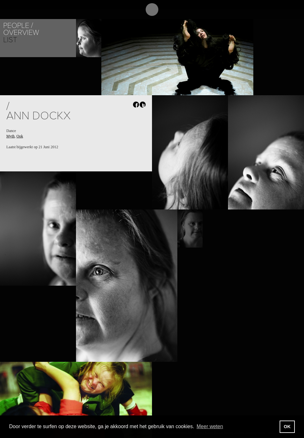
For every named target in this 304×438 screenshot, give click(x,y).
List (10, 39)
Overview (21, 32)
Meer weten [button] (210, 426)
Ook (19, 136)
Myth (10, 136)
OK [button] (287, 426)
